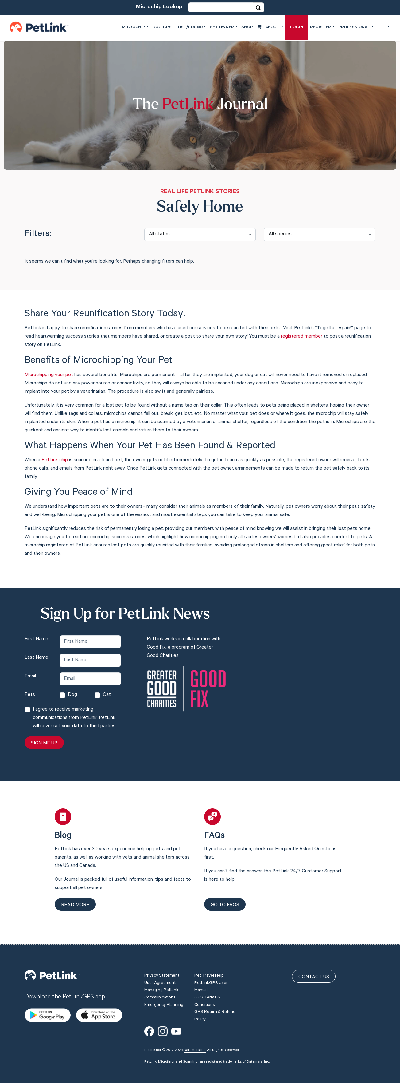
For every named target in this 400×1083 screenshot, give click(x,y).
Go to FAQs (225, 905)
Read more (75, 905)
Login (296, 27)
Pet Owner (222, 27)
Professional (354, 27)
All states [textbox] (159, 234)
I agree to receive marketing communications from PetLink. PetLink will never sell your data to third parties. (74, 718)
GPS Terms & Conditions (207, 995)
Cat (107, 695)
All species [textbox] (280, 234)
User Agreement (160, 977)
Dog (72, 695)
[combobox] (200, 234)
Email (30, 676)
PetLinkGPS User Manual (211, 981)
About (272, 27)
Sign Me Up (44, 743)
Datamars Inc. (195, 1044)
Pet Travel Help (209, 970)
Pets (30, 695)
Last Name (36, 658)
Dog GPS (162, 27)
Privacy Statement (161, 970)
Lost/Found (189, 27)
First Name (36, 639)
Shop (251, 27)
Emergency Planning (163, 999)
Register (320, 27)
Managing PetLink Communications (161, 988)
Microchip (133, 27)
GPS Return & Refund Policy (214, 1010)
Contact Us (313, 971)
